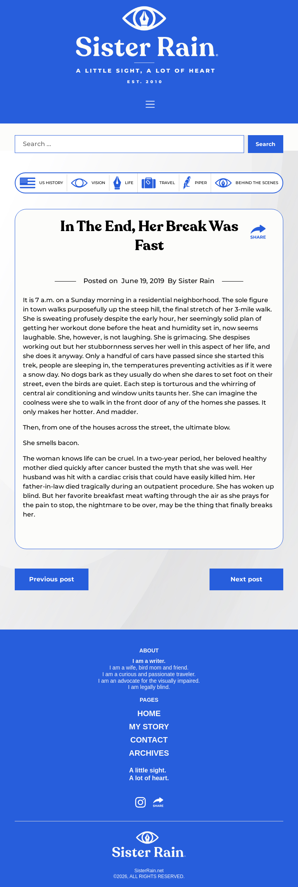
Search (265, 144)
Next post (246, 579)
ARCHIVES (149, 753)
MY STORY (149, 726)
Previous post (51, 579)
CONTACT (149, 740)
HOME (149, 713)
